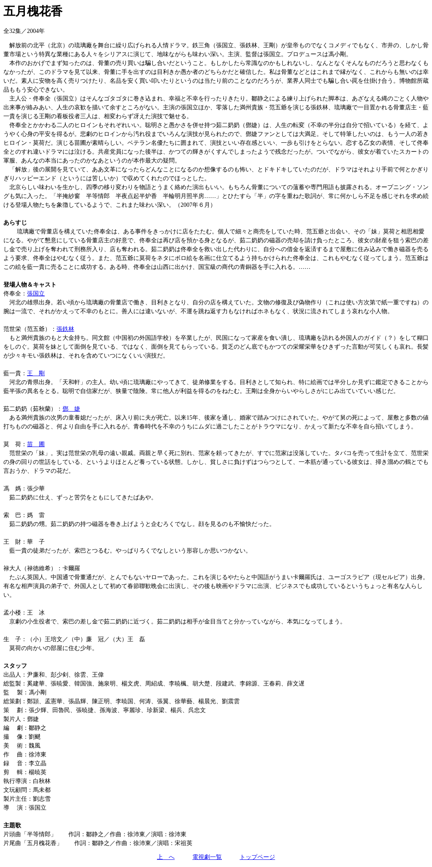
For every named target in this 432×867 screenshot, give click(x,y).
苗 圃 (36, 444)
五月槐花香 (32, 11)
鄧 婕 (71, 409)
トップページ (257, 857)
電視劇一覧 (207, 857)
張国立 (36, 293)
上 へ (166, 857)
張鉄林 (65, 329)
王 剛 (36, 373)
